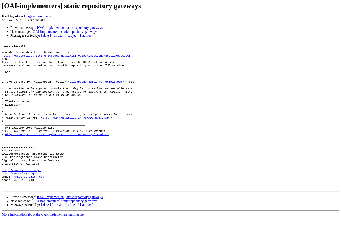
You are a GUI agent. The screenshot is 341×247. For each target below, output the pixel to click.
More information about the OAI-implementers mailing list (43, 243)
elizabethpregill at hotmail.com (96, 89)
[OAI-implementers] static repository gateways (70, 27)
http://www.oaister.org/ (21, 195)
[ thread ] (58, 35)
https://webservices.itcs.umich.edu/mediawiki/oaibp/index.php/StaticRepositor (66, 58)
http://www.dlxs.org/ (19, 199)
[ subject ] (72, 35)
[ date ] (46, 35)
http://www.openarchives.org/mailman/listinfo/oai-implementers (57, 152)
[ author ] (86, 35)
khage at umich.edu (37, 16)
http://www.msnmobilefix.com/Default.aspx (76, 133)
